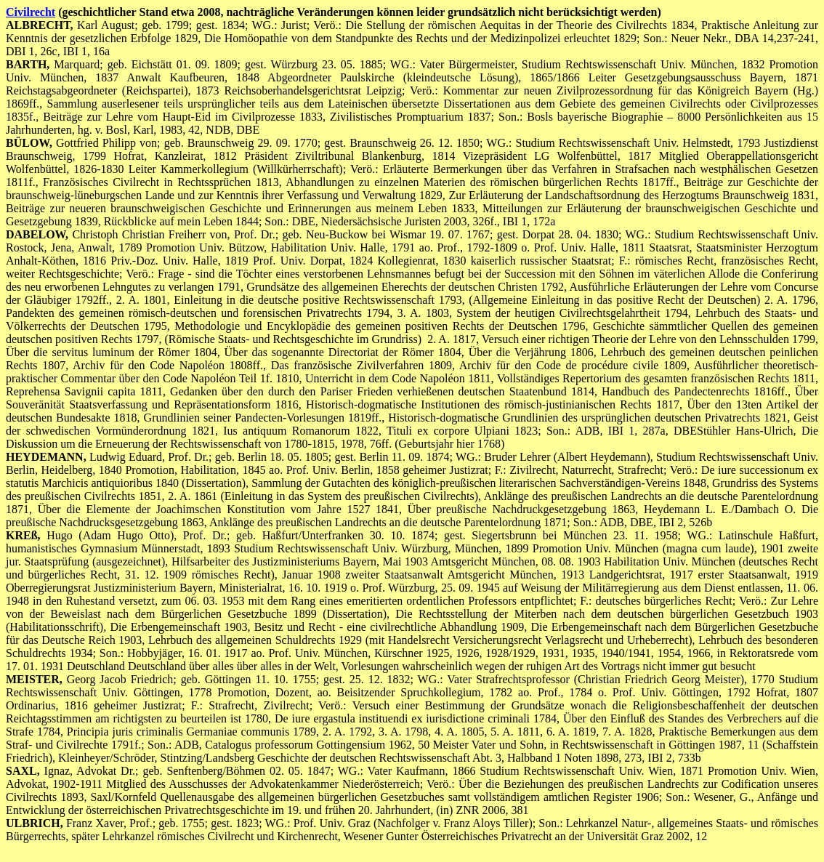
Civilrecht (30, 12)
